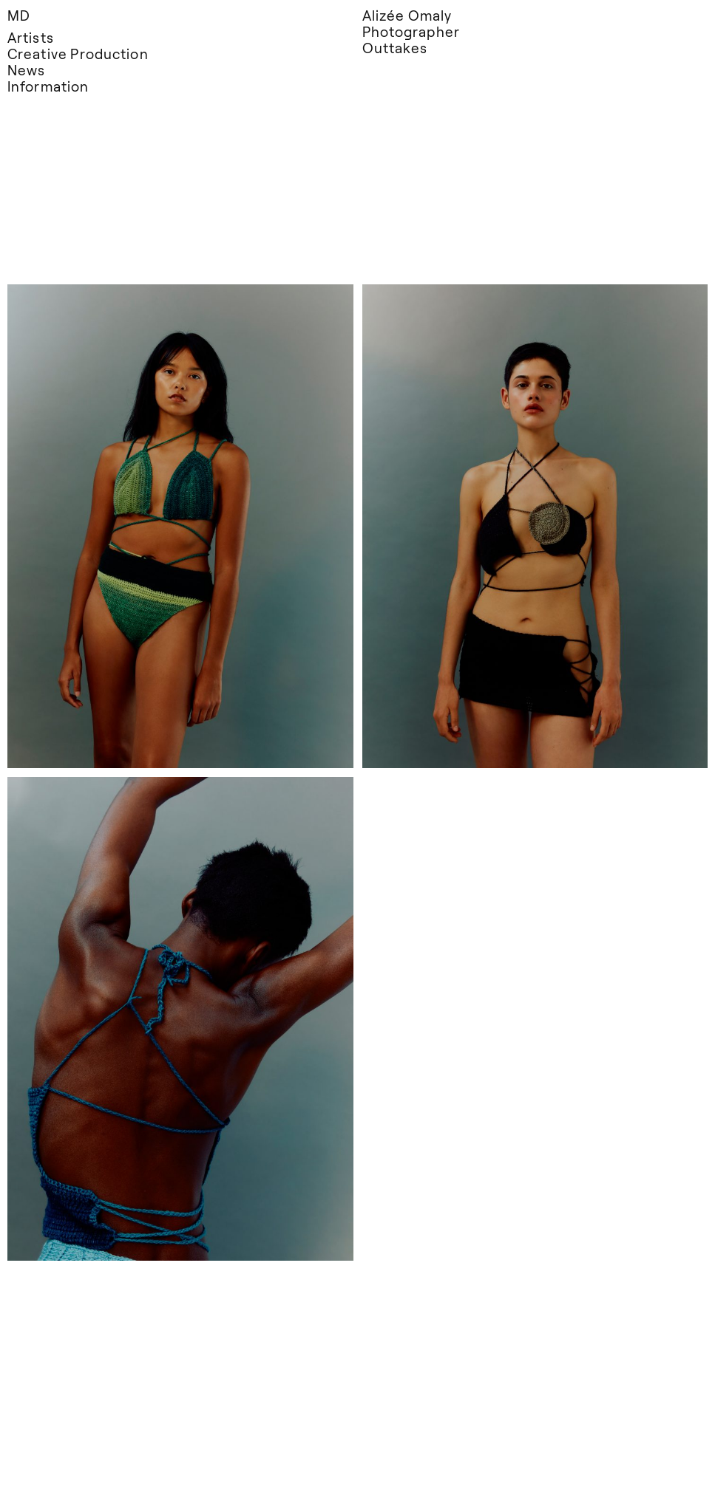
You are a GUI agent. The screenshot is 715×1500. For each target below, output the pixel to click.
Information (48, 86)
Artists (30, 37)
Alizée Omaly (407, 15)
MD (18, 15)
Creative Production (78, 53)
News (26, 69)
